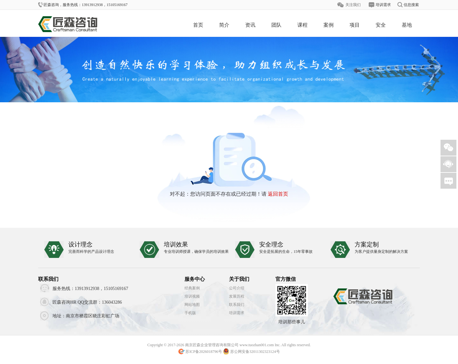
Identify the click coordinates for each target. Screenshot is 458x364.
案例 (328, 25)
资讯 (250, 25)
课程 (302, 25)
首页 (198, 25)
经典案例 (192, 288)
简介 (224, 25)
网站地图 (192, 304)
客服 (448, 164)
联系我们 (236, 304)
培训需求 (236, 313)
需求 (448, 181)
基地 (407, 25)
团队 (276, 25)
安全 (381, 25)
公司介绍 (236, 288)
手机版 (190, 313)
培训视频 (192, 296)
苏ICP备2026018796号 (203, 351)
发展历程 (236, 296)
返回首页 (278, 194)
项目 (355, 25)
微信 (448, 148)
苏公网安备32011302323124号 (255, 351)
